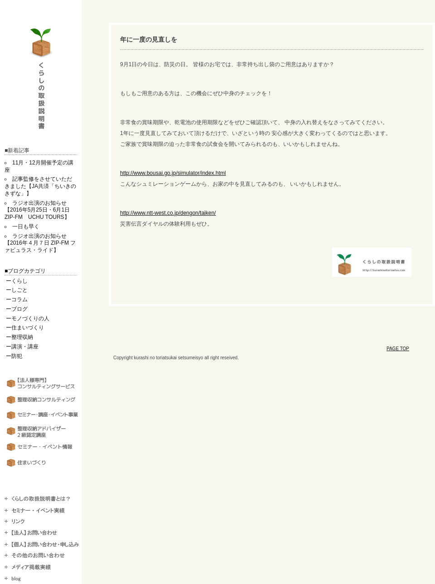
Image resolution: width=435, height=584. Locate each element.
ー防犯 (14, 356)
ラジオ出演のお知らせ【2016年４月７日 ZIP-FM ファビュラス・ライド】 (40, 243)
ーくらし (17, 281)
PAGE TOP (398, 348)
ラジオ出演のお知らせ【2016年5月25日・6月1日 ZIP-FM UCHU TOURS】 (40, 210)
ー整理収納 (19, 337)
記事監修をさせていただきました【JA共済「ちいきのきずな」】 (40, 186)
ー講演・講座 (22, 346)
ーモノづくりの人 (27, 318)
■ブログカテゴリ (25, 271)
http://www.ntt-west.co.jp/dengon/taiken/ (168, 213)
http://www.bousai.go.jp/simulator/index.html (173, 173)
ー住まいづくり (25, 327)
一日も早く (25, 226)
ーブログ (17, 309)
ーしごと (17, 290)
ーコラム (17, 299)
